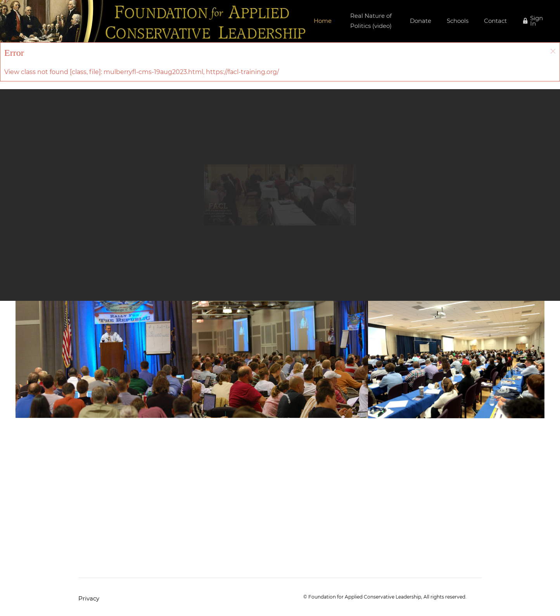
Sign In (536, 20)
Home (323, 20)
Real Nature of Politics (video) (371, 20)
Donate (420, 20)
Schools (457, 20)
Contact (495, 20)
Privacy (88, 598)
